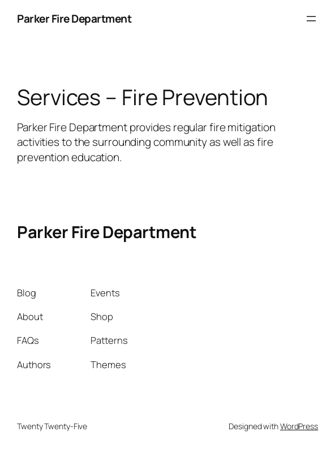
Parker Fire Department (74, 18)
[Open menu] (311, 18)
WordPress (299, 426)
